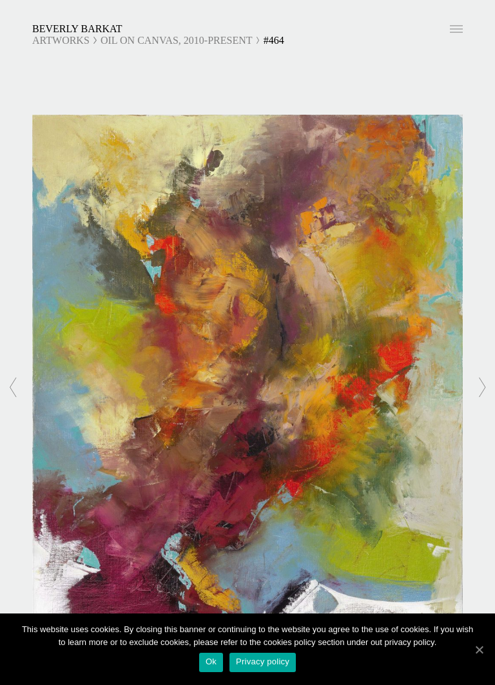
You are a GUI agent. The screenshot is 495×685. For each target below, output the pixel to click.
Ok (211, 661)
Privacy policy (262, 661)
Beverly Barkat (77, 28)
